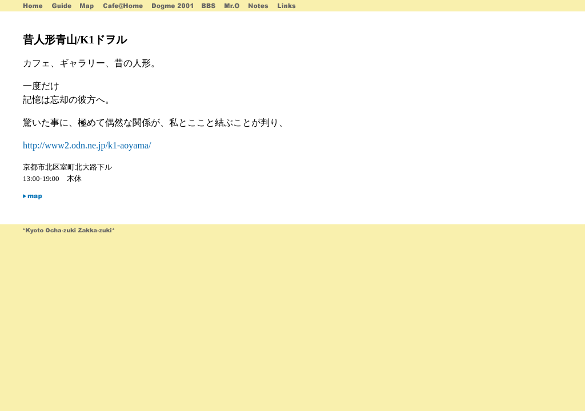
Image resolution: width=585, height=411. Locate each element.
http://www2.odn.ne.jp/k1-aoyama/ (87, 145)
